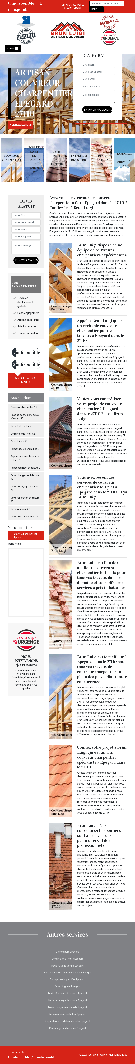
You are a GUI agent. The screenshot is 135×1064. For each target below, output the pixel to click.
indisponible (21, 3)
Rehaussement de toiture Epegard (67, 1014)
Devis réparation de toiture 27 (25, 499)
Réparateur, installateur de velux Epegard (67, 1021)
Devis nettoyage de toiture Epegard (67, 1000)
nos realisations (21, 125)
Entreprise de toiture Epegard (67, 958)
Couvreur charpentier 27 (24, 407)
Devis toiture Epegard (67, 951)
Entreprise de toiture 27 (23, 433)
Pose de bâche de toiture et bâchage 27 (25, 417)
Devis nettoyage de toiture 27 (25, 488)
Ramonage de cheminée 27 (26, 449)
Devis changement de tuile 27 (25, 477)
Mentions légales (118, 1054)
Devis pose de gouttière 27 (25, 516)
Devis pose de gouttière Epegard (67, 979)
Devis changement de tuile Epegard (67, 1007)
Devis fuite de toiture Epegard (67, 965)
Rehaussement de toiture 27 (26, 467)
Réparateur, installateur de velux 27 (25, 458)
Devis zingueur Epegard (67, 986)
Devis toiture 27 (19, 441)
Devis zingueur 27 (20, 509)
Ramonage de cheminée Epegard (67, 1028)
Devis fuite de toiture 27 (23, 426)
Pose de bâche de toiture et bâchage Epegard (67, 972)
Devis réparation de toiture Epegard (67, 993)
